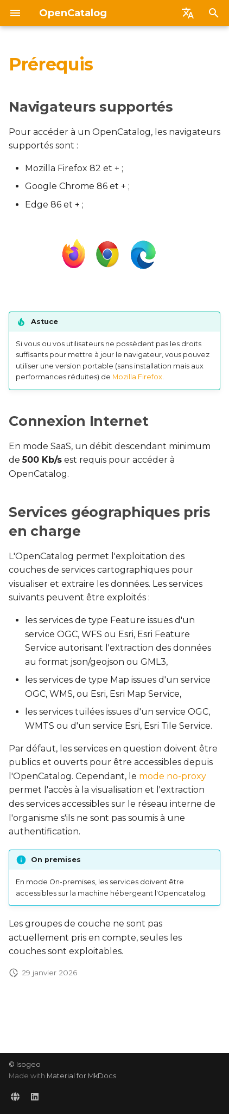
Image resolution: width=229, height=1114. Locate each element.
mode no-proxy (172, 776)
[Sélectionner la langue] (188, 13)
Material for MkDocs (81, 1076)
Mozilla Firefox (137, 377)
